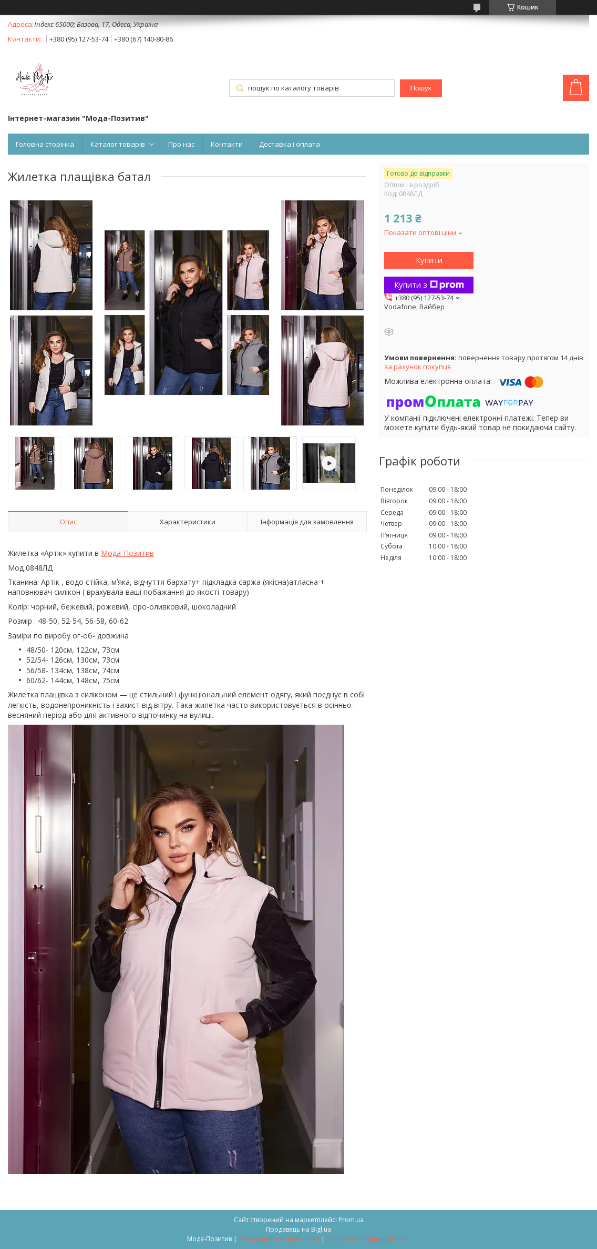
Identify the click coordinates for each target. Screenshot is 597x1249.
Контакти (227, 144)
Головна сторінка (45, 144)
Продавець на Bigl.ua (298, 1229)
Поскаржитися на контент (279, 1238)
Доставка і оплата (289, 144)
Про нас (181, 144)
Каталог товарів (117, 144)
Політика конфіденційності (368, 1238)
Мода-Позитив (127, 553)
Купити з (429, 284)
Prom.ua (351, 1219)
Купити (429, 260)
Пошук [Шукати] (420, 88)
